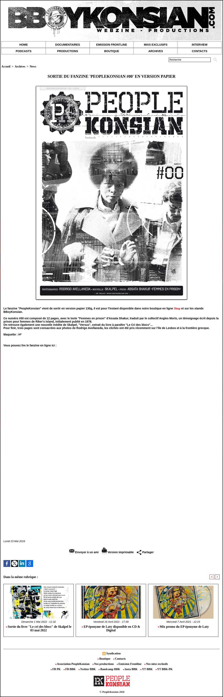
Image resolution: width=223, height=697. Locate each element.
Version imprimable (118, 552)
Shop (177, 308)
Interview (199, 44)
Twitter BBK (87, 669)
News (33, 66)
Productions (67, 51)
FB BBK (69, 669)
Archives (155, 51)
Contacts (119, 658)
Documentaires (67, 44)
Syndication (113, 653)
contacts (199, 51)
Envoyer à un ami (84, 552)
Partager (145, 552)
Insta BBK (130, 669)
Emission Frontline (111, 44)
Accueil (5, 66)
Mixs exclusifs (155, 44)
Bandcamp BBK (109, 669)
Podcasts (24, 51)
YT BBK (146, 669)
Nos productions (103, 663)
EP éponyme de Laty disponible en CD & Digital (111, 628)
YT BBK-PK (164, 669)
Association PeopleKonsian (72, 663)
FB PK (55, 669)
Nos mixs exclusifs (156, 663)
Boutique (111, 51)
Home (23, 44)
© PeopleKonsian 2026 (112, 691)
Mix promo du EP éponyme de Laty (183, 626)
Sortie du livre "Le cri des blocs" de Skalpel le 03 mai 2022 (39, 628)
